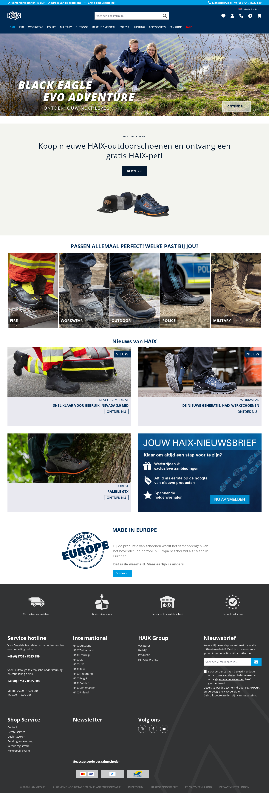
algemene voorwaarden (229, 679)
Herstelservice (16, 732)
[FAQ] (250, 15)
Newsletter (87, 719)
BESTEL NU (134, 171)
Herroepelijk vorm (18, 750)
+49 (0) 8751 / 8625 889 (23, 656)
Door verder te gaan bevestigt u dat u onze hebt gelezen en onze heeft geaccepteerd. (232, 677)
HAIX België (80, 678)
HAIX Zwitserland (83, 650)
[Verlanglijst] (223, 15)
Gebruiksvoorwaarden (217, 695)
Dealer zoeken (16, 736)
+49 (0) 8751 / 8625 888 (23, 681)
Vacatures (144, 645)
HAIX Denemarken (84, 688)
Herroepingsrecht (164, 787)
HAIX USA (78, 664)
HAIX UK (78, 659)
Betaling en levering (20, 741)
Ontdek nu (122, 573)
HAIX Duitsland (82, 645)
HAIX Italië (79, 669)
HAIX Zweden (81, 683)
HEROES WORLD (148, 659)
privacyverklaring (225, 675)
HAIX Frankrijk (81, 655)
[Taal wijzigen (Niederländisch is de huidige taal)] (250, 9)
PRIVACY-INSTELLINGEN (234, 787)
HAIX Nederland (83, 673)
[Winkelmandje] (258, 15)
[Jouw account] (232, 15)
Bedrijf (142, 650)
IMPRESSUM (135, 787)
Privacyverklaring (198, 787)
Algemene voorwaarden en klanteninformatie (87, 787)
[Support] (241, 15)
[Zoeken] (164, 16)
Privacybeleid (229, 691)
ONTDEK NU (235, 106)
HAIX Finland (81, 692)
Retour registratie (18, 746)
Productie (144, 655)
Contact (12, 727)
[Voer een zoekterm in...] (128, 16)
